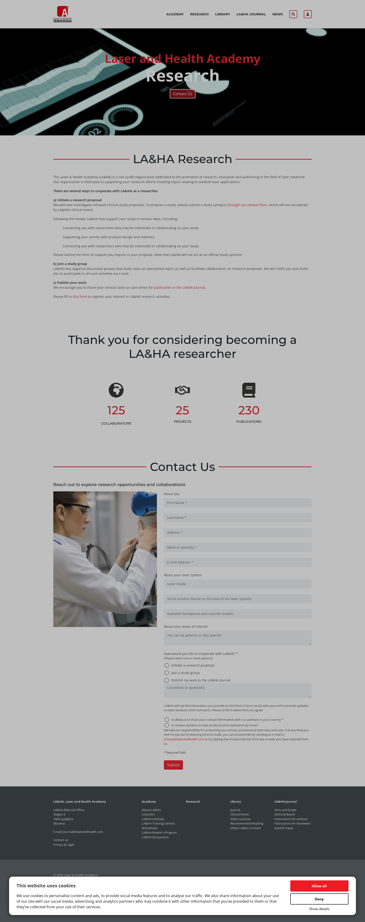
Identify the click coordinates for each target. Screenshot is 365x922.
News (277, 14)
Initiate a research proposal (192, 665)
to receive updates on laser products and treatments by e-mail (214, 725)
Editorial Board (284, 814)
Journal (235, 810)
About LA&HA (151, 810)
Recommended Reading (246, 823)
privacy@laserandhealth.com (184, 739)
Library (222, 14)
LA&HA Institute (153, 819)
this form (80, 296)
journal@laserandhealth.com (83, 832)
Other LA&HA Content (245, 828)
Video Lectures (240, 819)
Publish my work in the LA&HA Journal (200, 680)
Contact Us (182, 93)
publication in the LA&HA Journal (179, 287)
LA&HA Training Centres (158, 823)
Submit (173, 765)
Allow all (319, 886)
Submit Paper (283, 828)
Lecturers (148, 814)
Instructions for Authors (291, 819)
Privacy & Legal (63, 844)
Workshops (150, 828)
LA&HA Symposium (155, 837)
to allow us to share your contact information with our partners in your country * (227, 719)
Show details (319, 908)
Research (199, 14)
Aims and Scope (285, 810)
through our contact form (247, 205)
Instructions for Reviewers (292, 823)
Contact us (60, 840)
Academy (175, 14)
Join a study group (185, 673)
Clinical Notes (239, 814)
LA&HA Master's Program (159, 832)
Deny (319, 899)
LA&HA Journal (251, 14)
